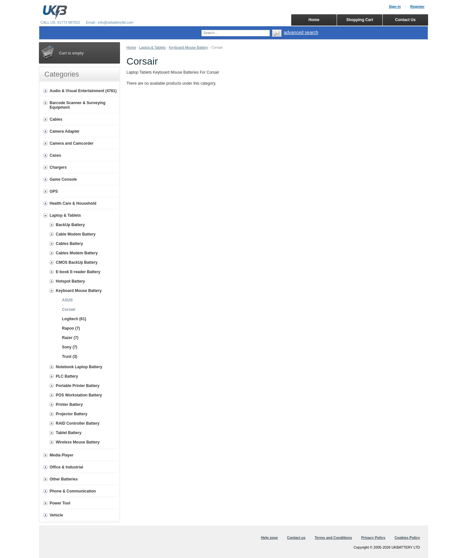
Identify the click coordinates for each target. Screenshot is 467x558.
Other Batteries (64, 479)
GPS (54, 191)
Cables (56, 119)
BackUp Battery (70, 225)
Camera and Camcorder (71, 143)
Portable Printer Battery (78, 385)
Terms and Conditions (333, 538)
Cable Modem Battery (76, 234)
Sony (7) (69, 347)
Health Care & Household (73, 203)
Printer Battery (69, 404)
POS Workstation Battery (79, 395)
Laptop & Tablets (152, 47)
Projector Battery (71, 414)
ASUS (67, 300)
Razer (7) (70, 337)
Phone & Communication (73, 491)
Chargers (58, 167)
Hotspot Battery (70, 281)
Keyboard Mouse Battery (188, 47)
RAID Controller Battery (78, 423)
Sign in (395, 6)
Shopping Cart (359, 20)
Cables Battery (69, 243)
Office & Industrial (66, 467)
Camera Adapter (64, 131)
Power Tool (60, 503)
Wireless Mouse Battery (78, 442)
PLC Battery (67, 376)
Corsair (69, 309)
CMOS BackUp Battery (77, 262)
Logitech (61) (74, 319)
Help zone (269, 538)
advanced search (301, 32)
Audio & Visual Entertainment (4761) (83, 91)
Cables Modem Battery (77, 253)
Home (131, 47)
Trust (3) (69, 356)
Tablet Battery (68, 433)
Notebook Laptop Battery (79, 367)
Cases (55, 155)
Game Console (63, 179)
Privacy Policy (373, 538)
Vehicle (56, 515)
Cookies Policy (407, 538)
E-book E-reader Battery (78, 272)
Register (417, 6)
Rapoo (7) (71, 328)
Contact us (296, 538)
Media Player (61, 455)
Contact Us (405, 20)
